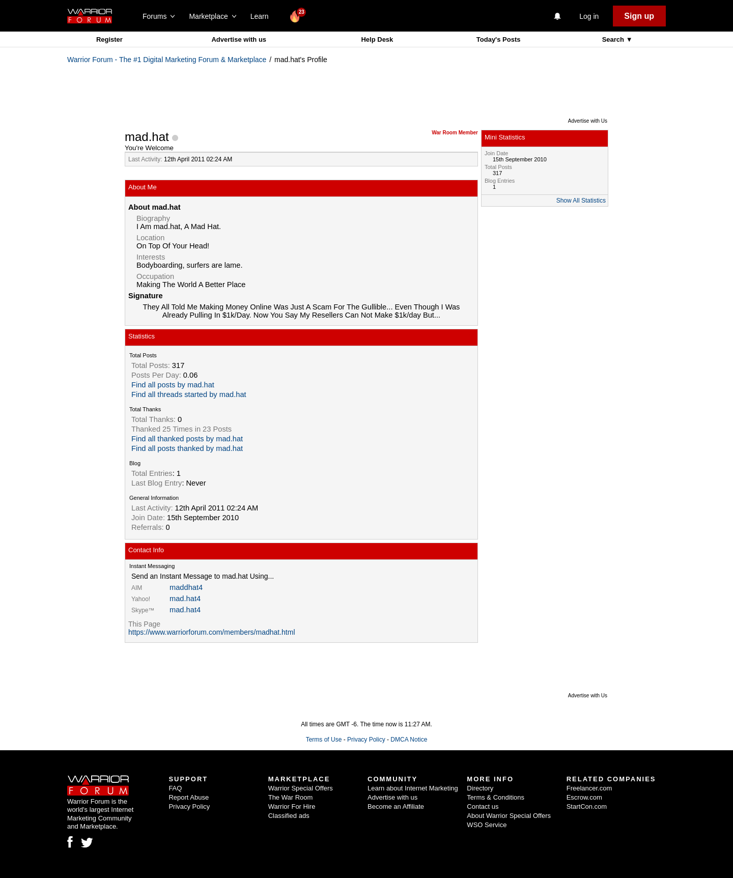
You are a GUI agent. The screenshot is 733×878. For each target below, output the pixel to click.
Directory (480, 788)
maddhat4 (186, 587)
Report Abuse (188, 797)
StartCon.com (587, 806)
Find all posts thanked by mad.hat (187, 448)
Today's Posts (498, 39)
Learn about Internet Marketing (413, 788)
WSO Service (486, 825)
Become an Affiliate (396, 806)
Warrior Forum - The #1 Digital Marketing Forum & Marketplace (166, 59)
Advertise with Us (587, 121)
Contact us (482, 806)
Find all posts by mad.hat (172, 385)
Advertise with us (238, 39)
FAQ (175, 788)
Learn (262, 16)
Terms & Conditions (495, 797)
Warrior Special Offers (300, 788)
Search (614, 39)
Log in (589, 16)
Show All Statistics (581, 200)
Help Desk (377, 39)
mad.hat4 (185, 598)
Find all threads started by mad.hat (188, 394)
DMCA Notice (408, 739)
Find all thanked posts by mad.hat (187, 439)
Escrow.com (584, 797)
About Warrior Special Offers (509, 815)
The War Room (290, 797)
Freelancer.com (589, 788)
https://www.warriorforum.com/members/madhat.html (211, 632)
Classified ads (288, 815)
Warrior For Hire (292, 806)
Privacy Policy (366, 739)
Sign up (639, 16)
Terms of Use (324, 739)
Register (109, 39)
